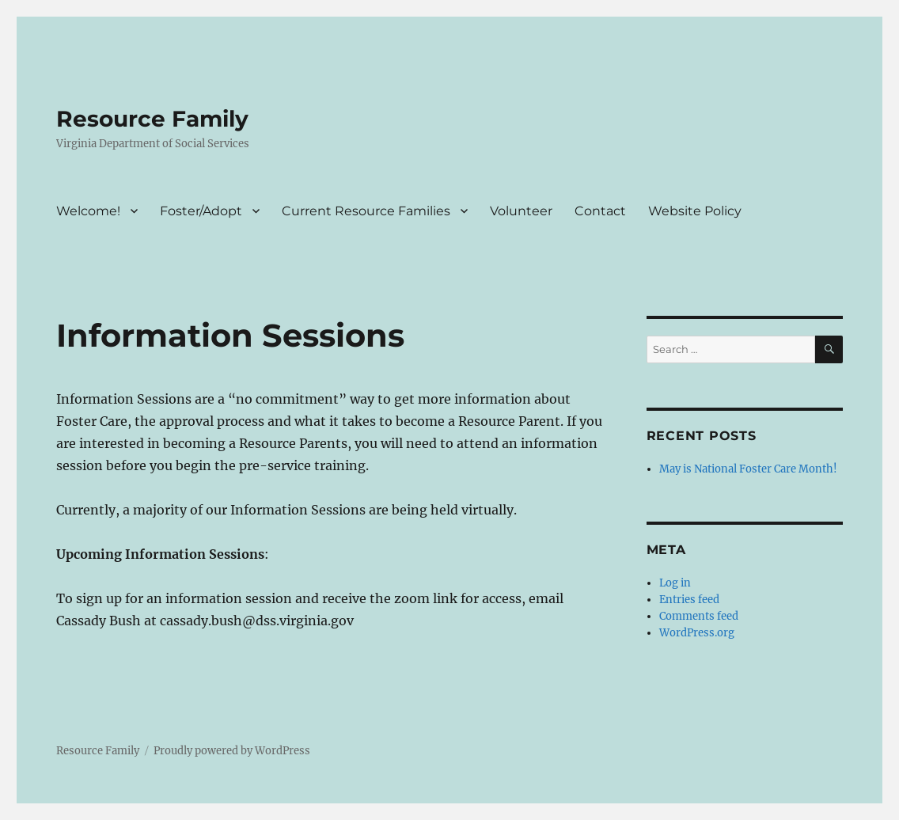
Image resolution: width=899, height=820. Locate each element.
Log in (675, 583)
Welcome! (88, 210)
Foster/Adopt (201, 210)
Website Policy (695, 210)
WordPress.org (696, 633)
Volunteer (521, 210)
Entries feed (689, 599)
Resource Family (152, 118)
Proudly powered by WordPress (232, 750)
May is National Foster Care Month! (748, 469)
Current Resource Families (366, 210)
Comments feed (698, 616)
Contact (600, 210)
